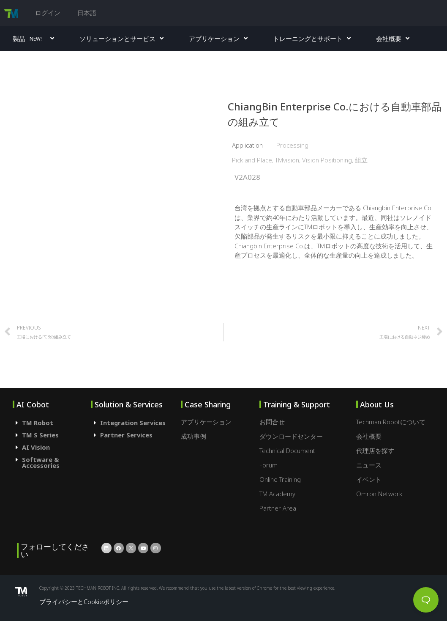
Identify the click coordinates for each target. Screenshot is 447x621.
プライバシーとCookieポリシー (83, 601)
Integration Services (133, 422)
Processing (292, 145)
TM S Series (40, 435)
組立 (361, 160)
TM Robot (37, 422)
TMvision (287, 160)
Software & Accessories (41, 462)
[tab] (52, 423)
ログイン (47, 12)
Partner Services (126, 435)
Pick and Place (252, 160)
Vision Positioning (327, 160)
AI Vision (36, 447)
